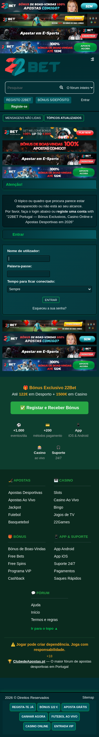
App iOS (61, 556)
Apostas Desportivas (25, 492)
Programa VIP (19, 571)
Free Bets (16, 556)
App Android (64, 549)
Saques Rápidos (67, 578)
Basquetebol (18, 522)
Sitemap (88, 697)
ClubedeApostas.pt (29, 661)
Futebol (14, 515)
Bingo (58, 507)
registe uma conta (71, 211)
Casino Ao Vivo (66, 500)
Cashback (16, 578)
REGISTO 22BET (18, 100)
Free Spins (17, 563)
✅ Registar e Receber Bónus (49, 407)
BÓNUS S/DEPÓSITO (53, 100)
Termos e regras (44, 620)
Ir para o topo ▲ (44, 628)
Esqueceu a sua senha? (49, 308)
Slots (58, 492)
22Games (62, 522)
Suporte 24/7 (64, 563)
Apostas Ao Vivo (21, 500)
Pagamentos (64, 571)
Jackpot (14, 507)
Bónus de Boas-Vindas (26, 549)
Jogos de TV (64, 515)
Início (35, 612)
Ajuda (36, 605)
